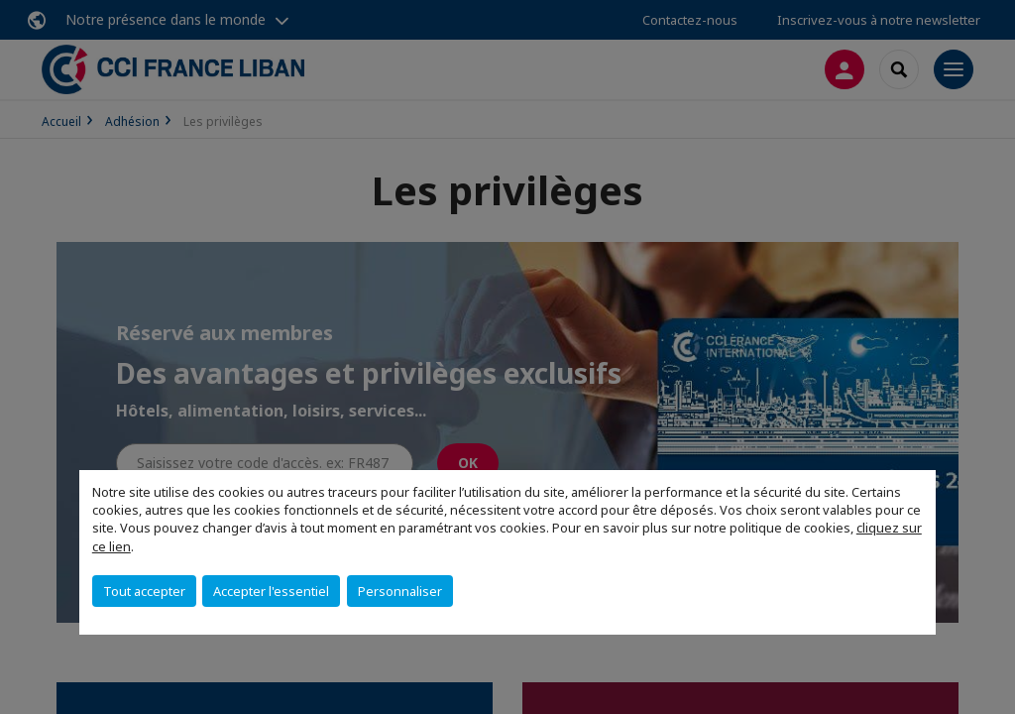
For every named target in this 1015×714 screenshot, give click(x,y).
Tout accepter (144, 591)
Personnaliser (400, 591)
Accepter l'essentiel (271, 591)
